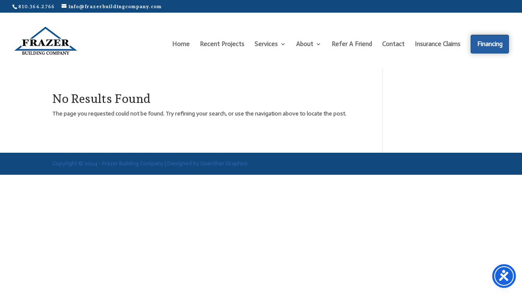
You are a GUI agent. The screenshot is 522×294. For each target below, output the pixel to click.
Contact (393, 44)
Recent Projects (222, 44)
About (304, 44)
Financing (489, 44)
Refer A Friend (352, 44)
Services (266, 44)
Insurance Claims (437, 44)
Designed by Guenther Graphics (207, 163)
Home (181, 44)
